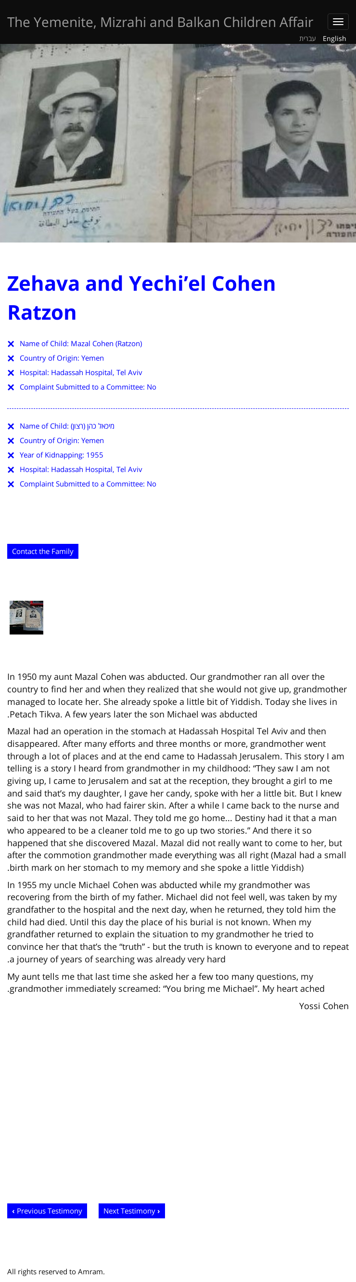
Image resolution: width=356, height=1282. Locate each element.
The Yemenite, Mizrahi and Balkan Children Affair (160, 22)
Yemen (92, 358)
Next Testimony (129, 1210)
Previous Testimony (49, 1210)
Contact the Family (43, 551)
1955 (94, 454)
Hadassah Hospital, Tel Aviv (96, 372)
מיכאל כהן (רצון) (92, 426)
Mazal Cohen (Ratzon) (106, 343)
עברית (307, 38)
